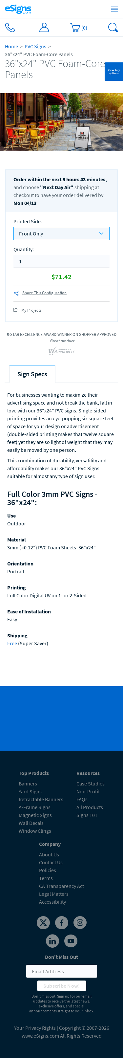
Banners (28, 783)
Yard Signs (30, 791)
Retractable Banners (41, 799)
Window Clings (35, 830)
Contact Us (51, 862)
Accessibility (52, 901)
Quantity (23, 249)
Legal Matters (54, 894)
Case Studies (90, 783)
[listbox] (61, 233)
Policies (47, 870)
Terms (46, 878)
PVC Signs (35, 46)
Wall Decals (31, 823)
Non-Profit (88, 791)
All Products (89, 807)
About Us (49, 854)
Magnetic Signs (35, 815)
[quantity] (61, 261)
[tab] (32, 374)
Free (12, 643)
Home (11, 46)
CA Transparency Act (61, 886)
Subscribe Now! (61, 985)
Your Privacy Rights (35, 1028)
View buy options (114, 71)
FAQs (82, 799)
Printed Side (27, 221)
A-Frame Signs (35, 807)
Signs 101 (86, 815)
